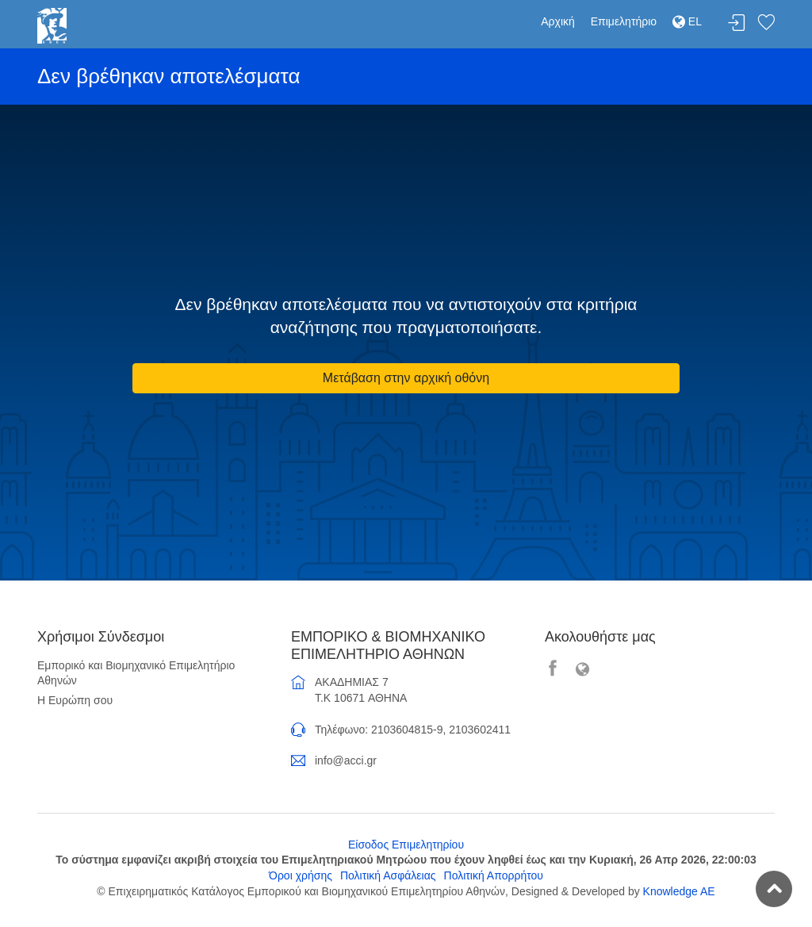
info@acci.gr (346, 760)
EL (687, 21)
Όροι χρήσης (300, 875)
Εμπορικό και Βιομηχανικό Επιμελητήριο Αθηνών (136, 673)
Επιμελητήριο (624, 21)
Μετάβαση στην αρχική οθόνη (406, 378)
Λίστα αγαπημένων (766, 23)
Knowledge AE (679, 891)
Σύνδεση (736, 23)
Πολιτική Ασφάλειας (388, 875)
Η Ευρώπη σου (75, 700)
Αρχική (558, 21)
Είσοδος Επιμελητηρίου (406, 844)
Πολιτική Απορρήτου (493, 875)
